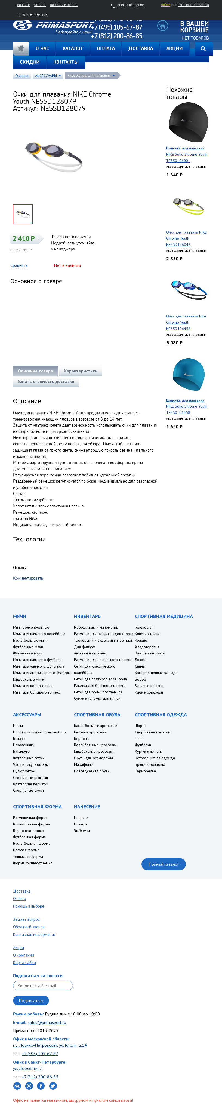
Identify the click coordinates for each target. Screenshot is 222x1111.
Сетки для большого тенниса (98, 692)
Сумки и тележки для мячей (97, 698)
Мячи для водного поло (33, 685)
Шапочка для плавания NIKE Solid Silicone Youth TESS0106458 (186, 406)
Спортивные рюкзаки (30, 777)
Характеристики (80, 371)
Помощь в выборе (28, 906)
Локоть (140, 659)
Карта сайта (24, 962)
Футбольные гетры (28, 757)
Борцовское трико (28, 830)
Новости (23, 5)
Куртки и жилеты (148, 751)
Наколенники (24, 744)
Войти (165, 5)
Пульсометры (24, 771)
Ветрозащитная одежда (155, 757)
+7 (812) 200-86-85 (40, 1076)
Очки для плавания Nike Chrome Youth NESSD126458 (186, 322)
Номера (80, 824)
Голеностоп (144, 627)
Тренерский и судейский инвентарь (103, 640)
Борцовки (82, 738)
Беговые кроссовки (90, 732)
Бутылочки (21, 751)
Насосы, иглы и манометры (96, 627)
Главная (21, 49)
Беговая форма (26, 849)
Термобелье (145, 771)
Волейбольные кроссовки (95, 744)
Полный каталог (164, 864)
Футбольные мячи (28, 646)
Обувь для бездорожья (94, 757)
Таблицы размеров (33, 15)
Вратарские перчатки (30, 784)
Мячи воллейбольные (31, 627)
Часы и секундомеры (30, 764)
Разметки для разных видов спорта (103, 633)
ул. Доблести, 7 (27, 1068)
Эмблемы (82, 830)
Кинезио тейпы (147, 633)
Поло (139, 738)
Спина (140, 666)
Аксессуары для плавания (89, 75)
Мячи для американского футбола (42, 672)
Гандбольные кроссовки (94, 751)
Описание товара (35, 371)
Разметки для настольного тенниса (103, 659)
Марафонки (84, 764)
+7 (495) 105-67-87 (40, 1053)
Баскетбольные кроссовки (95, 725)
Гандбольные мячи (28, 679)
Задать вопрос (26, 919)
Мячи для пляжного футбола (37, 659)
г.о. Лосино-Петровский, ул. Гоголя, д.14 (50, 1045)
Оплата (19, 898)
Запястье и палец (149, 685)
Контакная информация (34, 934)
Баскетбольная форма (31, 843)
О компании (23, 955)
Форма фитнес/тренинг (32, 863)
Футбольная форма (29, 836)
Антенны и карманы (90, 653)
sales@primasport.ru (47, 1022)
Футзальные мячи (27, 653)
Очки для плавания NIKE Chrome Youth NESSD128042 (186, 238)
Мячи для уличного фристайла (38, 666)
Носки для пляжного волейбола (39, 732)
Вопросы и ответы (64, 5)
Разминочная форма (30, 817)
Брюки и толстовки (150, 764)
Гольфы (19, 738)
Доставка (22, 891)
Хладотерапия (147, 646)
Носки (18, 725)
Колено (141, 640)
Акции (18, 947)
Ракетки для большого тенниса (100, 685)
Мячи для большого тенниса (37, 692)
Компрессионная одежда (156, 672)
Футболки (143, 744)
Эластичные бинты (150, 653)
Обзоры (40, 5)
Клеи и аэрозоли (149, 692)
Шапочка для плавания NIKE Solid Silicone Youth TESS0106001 (186, 154)
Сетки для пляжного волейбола (100, 679)
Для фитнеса (85, 646)
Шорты (140, 725)
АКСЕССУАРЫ (46, 75)
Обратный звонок (29, 926)
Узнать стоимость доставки (46, 381)
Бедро (140, 679)
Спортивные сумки (28, 790)
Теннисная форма (28, 856)
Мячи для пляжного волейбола (39, 633)
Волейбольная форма (31, 824)
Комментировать (28, 578)
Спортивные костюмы (153, 732)
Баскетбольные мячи (30, 640)
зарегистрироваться (193, 5)
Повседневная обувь (91, 771)
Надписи (81, 817)
